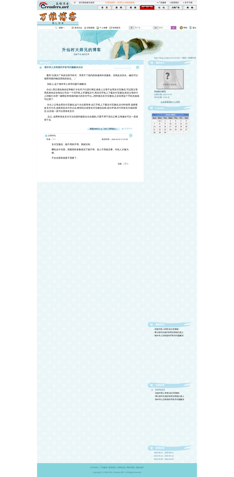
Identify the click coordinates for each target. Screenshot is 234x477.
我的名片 (160, 63)
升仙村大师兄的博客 (81, 50)
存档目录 (159, 448)
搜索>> (62, 28)
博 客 (147, 7)
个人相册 (103, 28)
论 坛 (161, 7)
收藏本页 (192, 58)
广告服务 (162, 2)
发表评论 (128, 129)
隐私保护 (140, 467)
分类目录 (159, 385)
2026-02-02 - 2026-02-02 (164, 459)
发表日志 (78, 28)
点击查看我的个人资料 (170, 102)
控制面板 (91, 28)
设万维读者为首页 (86, 2)
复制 (184, 58)
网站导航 (131, 467)
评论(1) (112, 129)
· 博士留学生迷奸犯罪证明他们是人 (168, 332)
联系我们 (175, 2)
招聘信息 (121, 467)
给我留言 (116, 28)
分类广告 (176, 7)
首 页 (104, 7)
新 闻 (119, 7)
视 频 (133, 7)
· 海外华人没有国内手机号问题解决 (168, 335)
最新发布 (159, 324)
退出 (194, 28)
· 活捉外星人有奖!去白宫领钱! (166, 329)
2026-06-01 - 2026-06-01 (164, 453)
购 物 (190, 7)
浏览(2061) (94, 129)
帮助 (185, 28)
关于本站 (94, 467)
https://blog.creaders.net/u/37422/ (167, 58)
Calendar (159, 108)
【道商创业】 (160, 390)
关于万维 (188, 2)
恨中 (54, 139)
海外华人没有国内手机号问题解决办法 (63, 67)
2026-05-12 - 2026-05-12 (164, 456)
